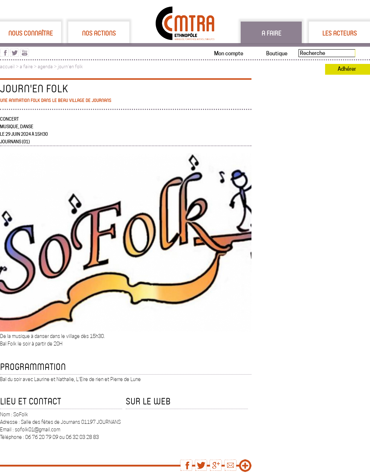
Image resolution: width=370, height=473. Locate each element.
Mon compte (228, 53)
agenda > (48, 66)
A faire (271, 33)
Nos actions (99, 33)
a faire (26, 66)
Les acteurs (339, 33)
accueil (7, 66)
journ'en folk (70, 66)
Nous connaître (30, 33)
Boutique (276, 53)
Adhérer (347, 69)
